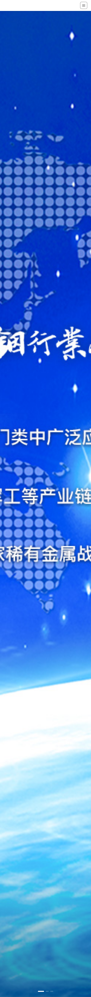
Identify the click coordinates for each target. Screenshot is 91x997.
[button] (41, 991)
